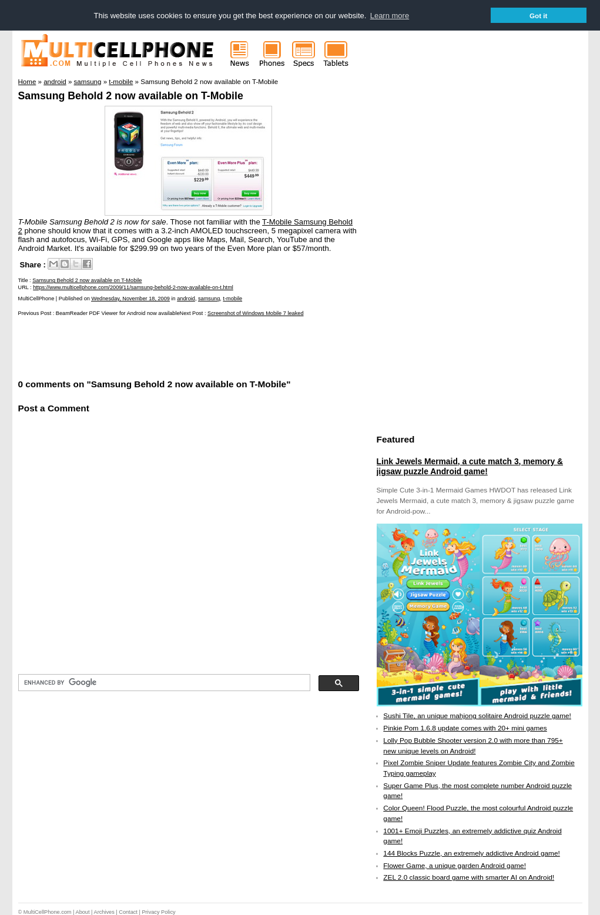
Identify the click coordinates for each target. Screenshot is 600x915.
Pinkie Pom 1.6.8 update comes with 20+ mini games (465, 727)
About (83, 911)
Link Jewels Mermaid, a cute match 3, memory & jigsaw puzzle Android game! (470, 466)
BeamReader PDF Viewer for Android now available (118, 313)
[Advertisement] (155, 346)
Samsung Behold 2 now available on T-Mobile (130, 95)
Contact (128, 911)
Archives (104, 911)
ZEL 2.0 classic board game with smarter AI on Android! (468, 877)
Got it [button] (538, 15)
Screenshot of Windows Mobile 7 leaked (255, 313)
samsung (209, 298)
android (186, 298)
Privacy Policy (158, 911)
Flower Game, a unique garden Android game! (454, 865)
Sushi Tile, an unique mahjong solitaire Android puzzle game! (477, 716)
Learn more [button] (389, 15)
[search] (163, 682)
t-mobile (232, 298)
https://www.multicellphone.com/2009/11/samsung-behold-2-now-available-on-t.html (133, 287)
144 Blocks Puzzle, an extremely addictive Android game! (471, 853)
